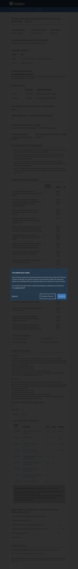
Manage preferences (47, 296)
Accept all (62, 296)
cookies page (19, 288)
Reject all (14, 296)
